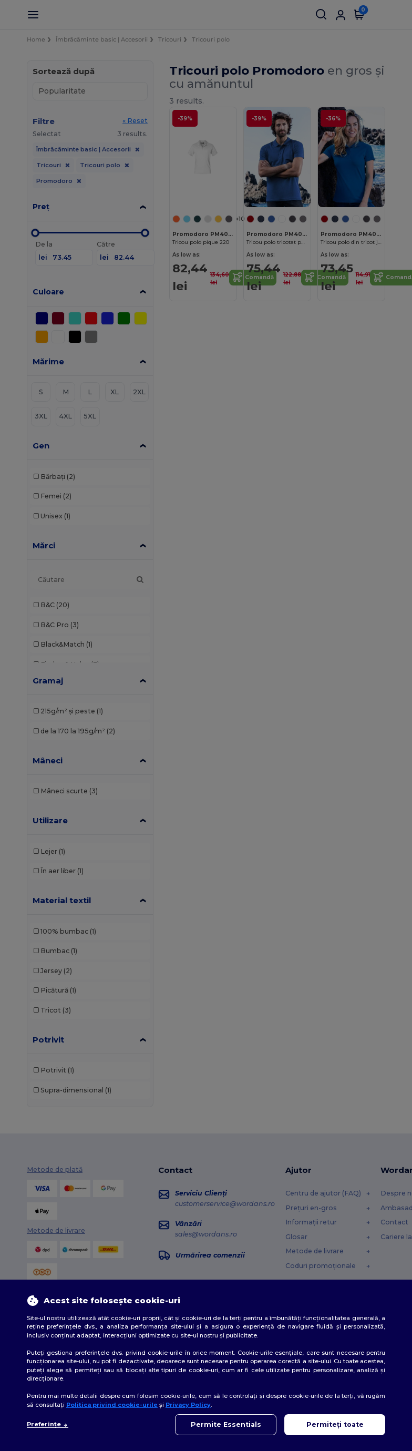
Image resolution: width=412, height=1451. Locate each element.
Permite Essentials (226, 1424)
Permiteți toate (335, 1424)
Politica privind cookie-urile (112, 1404)
